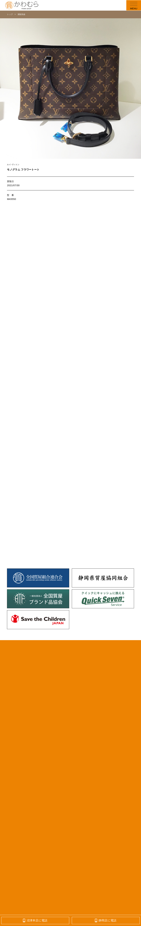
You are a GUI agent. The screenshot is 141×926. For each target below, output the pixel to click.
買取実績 (21, 14)
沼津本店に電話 (35, 920)
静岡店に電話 (105, 920)
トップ (10, 14)
